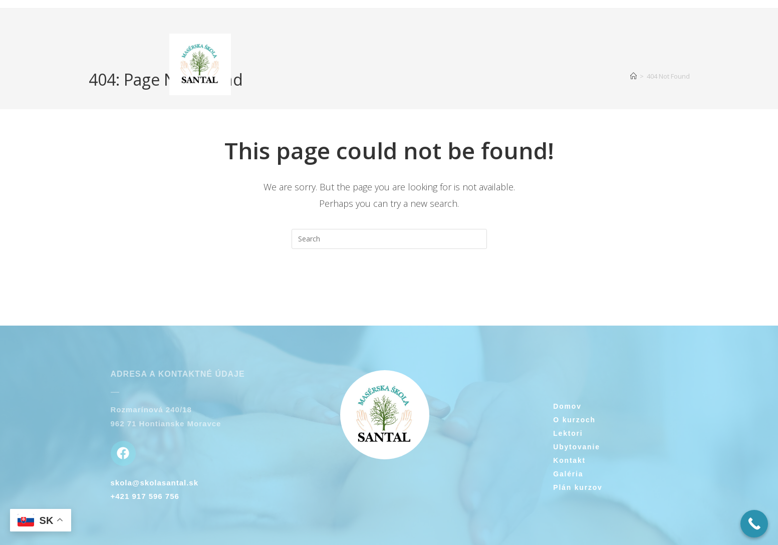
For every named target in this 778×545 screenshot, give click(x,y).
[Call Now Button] (754, 523)
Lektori (568, 433)
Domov (567, 406)
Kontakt (569, 460)
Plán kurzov (577, 487)
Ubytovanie (576, 447)
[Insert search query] (389, 239)
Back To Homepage (389, 289)
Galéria (568, 474)
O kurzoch (574, 420)
